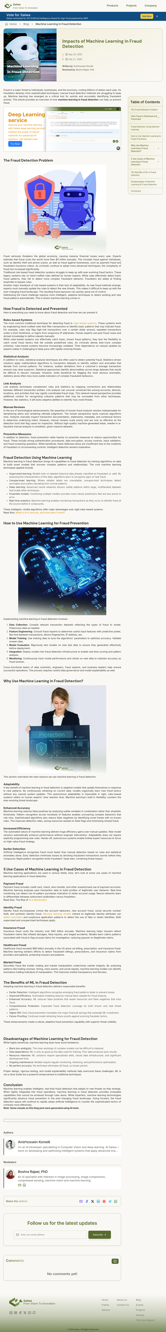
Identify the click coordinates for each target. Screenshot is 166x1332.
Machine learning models (57, 913)
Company (151, 5)
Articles (140, 1315)
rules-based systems (84, 323)
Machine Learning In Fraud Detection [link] (58, 24)
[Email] (19, 1185)
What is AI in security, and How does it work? (40, 512)
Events (139, 1304)
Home (105, 1299)
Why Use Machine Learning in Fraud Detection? (145, 148)
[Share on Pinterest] (104, 1202)
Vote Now (147, 16)
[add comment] (115, 1261)
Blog (26, 24)
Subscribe (99, 1234)
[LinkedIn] (24, 1185)
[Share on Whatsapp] (115, 1202)
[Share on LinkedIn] (98, 1202)
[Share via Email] (81, 1202)
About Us (122, 1299)
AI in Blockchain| (38, 899)
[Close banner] (157, 16)
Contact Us (123, 1304)
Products (112, 5)
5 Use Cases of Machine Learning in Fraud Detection (145, 162)
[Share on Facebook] (86, 1202)
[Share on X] (92, 1202)
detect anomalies (12, 917)
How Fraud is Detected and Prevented (145, 117)
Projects (131, 5)
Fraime (105, 1304)
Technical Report (145, 1320)
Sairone (106, 1310)
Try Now (15, 143)
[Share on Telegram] (110, 1202)
